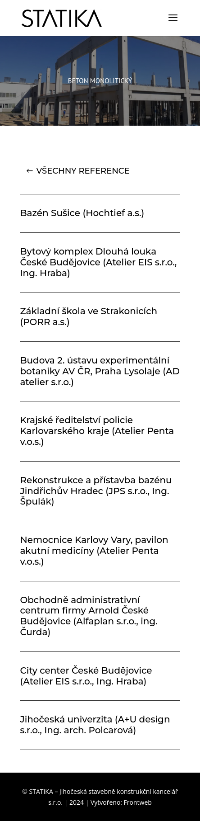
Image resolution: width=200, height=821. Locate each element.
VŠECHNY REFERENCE (82, 171)
